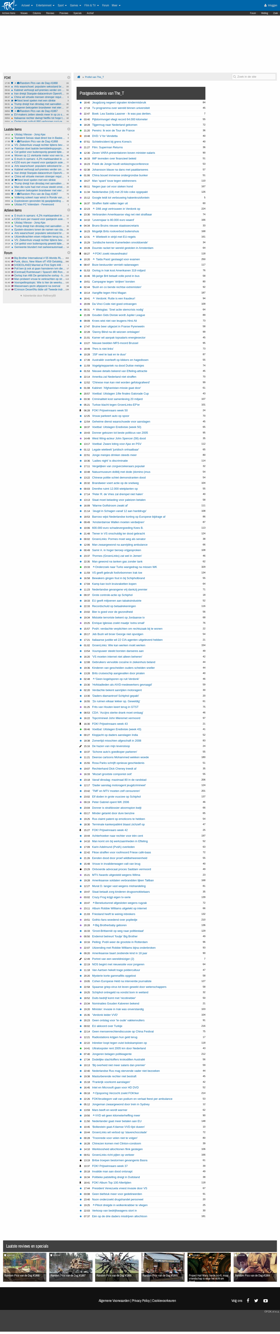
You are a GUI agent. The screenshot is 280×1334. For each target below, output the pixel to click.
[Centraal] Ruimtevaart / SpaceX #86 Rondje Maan (38, 272)
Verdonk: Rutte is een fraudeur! (114, 298)
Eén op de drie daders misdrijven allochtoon (119, 1216)
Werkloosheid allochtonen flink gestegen (117, 1149)
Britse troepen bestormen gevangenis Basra (119, 1160)
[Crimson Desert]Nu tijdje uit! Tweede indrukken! (38, 289)
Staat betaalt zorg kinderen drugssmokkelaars (121, 891)
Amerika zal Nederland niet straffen (114, 376)
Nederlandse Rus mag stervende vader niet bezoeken (126, 1070)
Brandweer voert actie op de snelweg (115, 483)
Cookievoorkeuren (164, 1300)
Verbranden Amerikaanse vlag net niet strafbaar (122, 214)
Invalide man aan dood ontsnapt (112, 1171)
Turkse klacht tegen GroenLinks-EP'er (116, 404)
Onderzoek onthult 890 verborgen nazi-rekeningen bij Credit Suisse (38, 121)
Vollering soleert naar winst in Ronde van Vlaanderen (38, 197)
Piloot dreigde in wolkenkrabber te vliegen (120, 1205)
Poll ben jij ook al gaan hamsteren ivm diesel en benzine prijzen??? (38, 268)
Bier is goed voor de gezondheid (112, 611)
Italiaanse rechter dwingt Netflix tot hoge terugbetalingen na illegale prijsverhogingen (38, 118)
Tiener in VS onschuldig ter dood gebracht (118, 533)
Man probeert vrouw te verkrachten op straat (38, 279)
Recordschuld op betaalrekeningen (114, 606)
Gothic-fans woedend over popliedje (114, 919)
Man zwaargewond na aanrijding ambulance (119, 544)
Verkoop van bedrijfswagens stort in (114, 1210)
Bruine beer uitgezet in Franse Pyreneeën (118, 326)
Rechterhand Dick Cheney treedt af (114, 768)
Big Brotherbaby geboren (110, 925)
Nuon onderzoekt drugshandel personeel (117, 1199)
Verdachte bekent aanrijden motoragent (117, 690)
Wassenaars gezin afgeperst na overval (38, 286)
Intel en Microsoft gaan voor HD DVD (115, 1087)
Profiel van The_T (94, 77)
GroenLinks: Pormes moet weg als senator (119, 539)
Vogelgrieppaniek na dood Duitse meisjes (118, 365)
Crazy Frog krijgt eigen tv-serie (111, 897)
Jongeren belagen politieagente (112, 1054)
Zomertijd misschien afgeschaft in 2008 (116, 740)
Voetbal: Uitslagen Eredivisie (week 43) (116, 729)
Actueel (27, 5)
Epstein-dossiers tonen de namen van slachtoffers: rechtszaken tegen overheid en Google (38, 229)
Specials (78, 13)
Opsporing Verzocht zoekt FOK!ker (116, 1093)
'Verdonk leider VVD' (105, 1014)
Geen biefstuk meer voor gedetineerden (117, 1194)
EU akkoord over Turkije (107, 1026)
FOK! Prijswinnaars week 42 (110, 830)
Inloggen (270, 5)
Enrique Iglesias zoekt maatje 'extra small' (118, 623)
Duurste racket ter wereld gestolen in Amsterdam (122, 248)
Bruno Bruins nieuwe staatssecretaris (115, 225)
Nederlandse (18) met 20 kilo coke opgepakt (120, 192)
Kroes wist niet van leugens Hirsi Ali (114, 320)
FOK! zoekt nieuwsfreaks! (110, 253)
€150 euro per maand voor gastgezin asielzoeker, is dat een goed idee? (38, 162)
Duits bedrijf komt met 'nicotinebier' (114, 998)
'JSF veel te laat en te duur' (109, 354)
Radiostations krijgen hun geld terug (114, 1037)
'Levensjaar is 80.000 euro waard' (113, 220)
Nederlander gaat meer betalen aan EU (117, 1121)
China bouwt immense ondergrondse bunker (120, 175)
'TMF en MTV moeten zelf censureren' (116, 791)
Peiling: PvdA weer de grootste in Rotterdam (120, 942)
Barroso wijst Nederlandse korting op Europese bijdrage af (128, 516)
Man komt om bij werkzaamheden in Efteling (120, 841)
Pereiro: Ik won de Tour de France (113, 130)
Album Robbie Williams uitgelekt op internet (119, 908)
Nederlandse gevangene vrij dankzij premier (119, 589)
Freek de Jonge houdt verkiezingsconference (120, 164)
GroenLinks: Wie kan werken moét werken (118, 645)
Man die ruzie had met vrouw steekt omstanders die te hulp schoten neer (38, 187)
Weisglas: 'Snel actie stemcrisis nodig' (118, 309)
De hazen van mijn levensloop (111, 746)
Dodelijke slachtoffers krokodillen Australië (118, 1059)
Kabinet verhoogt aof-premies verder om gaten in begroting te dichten (38, 90)
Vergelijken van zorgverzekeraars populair (118, 466)
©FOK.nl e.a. (272, 1311)
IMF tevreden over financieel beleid (114, 158)
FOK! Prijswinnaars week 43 (110, 723)
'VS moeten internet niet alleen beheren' (117, 656)
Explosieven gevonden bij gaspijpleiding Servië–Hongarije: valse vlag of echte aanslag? (38, 201)
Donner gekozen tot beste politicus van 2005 (120, 432)
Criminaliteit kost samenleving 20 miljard (117, 399)
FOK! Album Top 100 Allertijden (111, 1182)
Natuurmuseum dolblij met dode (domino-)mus (121, 471)
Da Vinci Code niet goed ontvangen (114, 304)
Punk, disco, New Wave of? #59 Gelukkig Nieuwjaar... (38, 261)
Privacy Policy (141, 1300)
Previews (64, 13)
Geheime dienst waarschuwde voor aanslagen (121, 421)
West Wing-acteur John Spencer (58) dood (119, 438)
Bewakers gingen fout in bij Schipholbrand (118, 578)
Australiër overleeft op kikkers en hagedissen (120, 359)
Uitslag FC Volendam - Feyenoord (38, 204)
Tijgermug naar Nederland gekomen (114, 124)
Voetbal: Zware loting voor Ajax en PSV (116, 443)
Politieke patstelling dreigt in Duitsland (116, 1177)
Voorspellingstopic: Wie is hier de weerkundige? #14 (38, 282)
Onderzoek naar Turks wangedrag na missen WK (125, 567)
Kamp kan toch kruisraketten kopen (114, 583)
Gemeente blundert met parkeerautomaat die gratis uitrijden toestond (38, 247)
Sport (62, 5)
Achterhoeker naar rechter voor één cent (117, 835)
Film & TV (91, 5)
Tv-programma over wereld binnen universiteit (121, 108)
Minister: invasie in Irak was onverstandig (118, 1009)
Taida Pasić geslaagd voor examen (116, 259)
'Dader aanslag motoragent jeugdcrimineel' (119, 785)
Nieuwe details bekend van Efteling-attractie (119, 371)
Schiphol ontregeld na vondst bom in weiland (120, 992)
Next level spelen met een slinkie (38, 100)
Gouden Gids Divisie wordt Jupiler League (118, 315)
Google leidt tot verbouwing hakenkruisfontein (120, 197)
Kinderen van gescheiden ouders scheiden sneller (123, 667)
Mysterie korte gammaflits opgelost (114, 975)
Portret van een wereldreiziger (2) (113, 958)
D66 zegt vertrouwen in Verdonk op (116, 208)
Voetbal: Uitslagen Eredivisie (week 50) (116, 427)
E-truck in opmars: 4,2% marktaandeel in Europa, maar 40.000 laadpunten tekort (38, 159)
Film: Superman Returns (107, 147)
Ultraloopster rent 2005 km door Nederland (119, 1048)
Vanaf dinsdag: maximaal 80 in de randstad (119, 779)
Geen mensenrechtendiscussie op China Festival (123, 1031)
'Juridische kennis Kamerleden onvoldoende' (120, 242)
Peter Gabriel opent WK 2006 (110, 802)
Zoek (275, 13)
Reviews (50, 13)
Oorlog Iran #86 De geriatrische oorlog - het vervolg (38, 275)
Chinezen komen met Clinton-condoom (116, 1143)
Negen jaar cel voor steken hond (112, 186)
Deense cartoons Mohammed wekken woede (120, 757)
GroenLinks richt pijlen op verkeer (113, 1154)
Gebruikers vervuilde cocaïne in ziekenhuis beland (123, 662)
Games (75, 5)
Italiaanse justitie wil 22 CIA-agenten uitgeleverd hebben (127, 639)
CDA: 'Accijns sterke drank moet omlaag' (117, 712)
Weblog (264, 13)
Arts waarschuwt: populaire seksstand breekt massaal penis (38, 86)
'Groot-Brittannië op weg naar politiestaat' (118, 930)
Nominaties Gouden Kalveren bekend (115, 1003)
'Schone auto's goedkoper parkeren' (114, 751)
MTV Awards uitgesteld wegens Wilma (116, 875)
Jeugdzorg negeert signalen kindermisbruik (119, 102)
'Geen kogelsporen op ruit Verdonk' (116, 679)
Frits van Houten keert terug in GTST (115, 707)
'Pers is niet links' (103, 348)
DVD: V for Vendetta (105, 136)
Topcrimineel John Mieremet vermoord (116, 718)
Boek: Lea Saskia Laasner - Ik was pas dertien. (121, 113)
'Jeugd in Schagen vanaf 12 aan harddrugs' (119, 511)
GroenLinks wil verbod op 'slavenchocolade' (119, 1132)
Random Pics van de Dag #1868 (38, 83)
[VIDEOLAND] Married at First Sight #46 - (38, 265)
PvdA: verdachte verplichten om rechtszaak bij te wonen (127, 628)
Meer (116, 5)
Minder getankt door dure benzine (113, 813)
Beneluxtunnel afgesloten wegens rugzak (120, 902)
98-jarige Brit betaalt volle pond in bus (116, 276)
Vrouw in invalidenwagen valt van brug (116, 863)
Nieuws (24, 13)
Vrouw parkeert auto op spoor (110, 415)
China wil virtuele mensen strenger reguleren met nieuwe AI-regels (38, 97)
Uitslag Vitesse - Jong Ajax (38, 134)
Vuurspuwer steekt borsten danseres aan (118, 651)
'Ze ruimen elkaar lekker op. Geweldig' (116, 701)
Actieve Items (8, 13)
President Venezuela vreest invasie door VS (119, 1188)
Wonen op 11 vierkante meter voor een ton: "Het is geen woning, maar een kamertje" (38, 155)
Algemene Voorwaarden (114, 1300)
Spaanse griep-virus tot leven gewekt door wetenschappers (129, 986)
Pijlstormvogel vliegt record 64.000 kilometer (120, 119)
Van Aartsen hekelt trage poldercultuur (116, 970)
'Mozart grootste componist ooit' (112, 774)
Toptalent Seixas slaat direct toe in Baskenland (38, 138)
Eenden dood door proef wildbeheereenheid (119, 858)
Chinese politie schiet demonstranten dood (119, 477)
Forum (253, 13)
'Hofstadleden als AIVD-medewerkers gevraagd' (122, 684)
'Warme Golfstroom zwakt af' (110, 505)
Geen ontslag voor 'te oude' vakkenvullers (118, 1020)
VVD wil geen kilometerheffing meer (116, 1115)
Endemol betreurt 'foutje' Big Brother (115, 936)
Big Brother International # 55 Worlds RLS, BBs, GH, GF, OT (38, 258)
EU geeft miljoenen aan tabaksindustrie (116, 600)
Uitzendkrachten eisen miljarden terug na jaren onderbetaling (38, 236)
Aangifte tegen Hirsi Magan (109, 292)
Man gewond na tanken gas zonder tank (117, 561)
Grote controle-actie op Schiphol (112, 595)
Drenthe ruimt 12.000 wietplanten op (115, 488)
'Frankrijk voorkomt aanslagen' (111, 1082)
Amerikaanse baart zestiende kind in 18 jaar (119, 953)
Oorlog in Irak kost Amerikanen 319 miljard (118, 270)
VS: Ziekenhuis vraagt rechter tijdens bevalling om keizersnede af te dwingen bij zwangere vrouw (38, 145)
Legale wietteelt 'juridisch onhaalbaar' (115, 449)
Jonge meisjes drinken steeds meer (114, 455)
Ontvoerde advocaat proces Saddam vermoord (121, 869)
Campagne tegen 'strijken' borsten (113, 281)
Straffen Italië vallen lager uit (110, 203)
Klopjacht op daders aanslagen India (115, 735)
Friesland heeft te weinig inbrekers (113, 914)
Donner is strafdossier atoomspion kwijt (116, 807)
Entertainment (45, 5)
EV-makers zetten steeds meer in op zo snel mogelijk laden (38, 114)
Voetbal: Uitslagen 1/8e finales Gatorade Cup (120, 393)
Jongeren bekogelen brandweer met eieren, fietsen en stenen (38, 107)
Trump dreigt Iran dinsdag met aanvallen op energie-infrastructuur (38, 104)
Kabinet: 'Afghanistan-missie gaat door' (116, 387)
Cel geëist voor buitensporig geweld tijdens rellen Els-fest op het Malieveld (38, 152)
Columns (37, 13)
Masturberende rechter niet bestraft (114, 1076)
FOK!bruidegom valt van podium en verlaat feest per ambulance (132, 1098)
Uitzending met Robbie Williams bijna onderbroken (124, 947)
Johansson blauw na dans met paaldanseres (120, 169)
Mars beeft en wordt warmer (109, 1110)
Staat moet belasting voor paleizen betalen (119, 499)
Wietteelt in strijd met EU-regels (114, 236)
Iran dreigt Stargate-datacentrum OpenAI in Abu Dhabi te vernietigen (38, 93)
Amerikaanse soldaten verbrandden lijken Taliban (123, 880)
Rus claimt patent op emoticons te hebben (118, 819)
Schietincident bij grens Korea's (111, 141)
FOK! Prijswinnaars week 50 (110, 410)
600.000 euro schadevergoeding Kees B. (118, 527)
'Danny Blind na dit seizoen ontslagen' (116, 332)
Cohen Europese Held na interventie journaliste (121, 981)
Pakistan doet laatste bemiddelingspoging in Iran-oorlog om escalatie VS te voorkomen (38, 148)
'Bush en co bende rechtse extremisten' (117, 287)
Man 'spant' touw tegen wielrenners (114, 180)
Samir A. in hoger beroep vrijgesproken (116, 550)
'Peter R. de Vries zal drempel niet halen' (117, 494)
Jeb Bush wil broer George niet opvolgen (117, 634)
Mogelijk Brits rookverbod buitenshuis (115, 231)
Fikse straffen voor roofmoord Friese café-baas (121, 852)
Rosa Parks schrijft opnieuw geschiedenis (118, 763)
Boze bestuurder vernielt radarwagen (115, 264)
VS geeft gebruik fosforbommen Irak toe (117, 572)
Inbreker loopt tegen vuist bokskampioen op (119, 1042)
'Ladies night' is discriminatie (110, 460)
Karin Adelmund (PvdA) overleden (113, 847)
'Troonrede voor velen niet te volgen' (115, 1138)
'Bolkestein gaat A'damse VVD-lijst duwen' (118, 1126)
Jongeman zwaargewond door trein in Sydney (121, 1104)
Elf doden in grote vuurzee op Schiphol (116, 796)
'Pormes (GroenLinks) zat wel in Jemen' (117, 555)
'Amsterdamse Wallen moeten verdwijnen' (118, 522)
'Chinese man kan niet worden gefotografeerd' (121, 382)
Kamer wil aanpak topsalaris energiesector (118, 337)
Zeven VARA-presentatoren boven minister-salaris (123, 152)
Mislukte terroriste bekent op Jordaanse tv (118, 617)
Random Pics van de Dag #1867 (38, 111)
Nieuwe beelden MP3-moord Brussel (115, 343)
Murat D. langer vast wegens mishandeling (119, 886)
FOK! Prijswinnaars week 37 (110, 1166)
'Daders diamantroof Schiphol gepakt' (115, 695)
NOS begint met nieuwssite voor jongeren (118, 964)
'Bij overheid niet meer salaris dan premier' (118, 1065)
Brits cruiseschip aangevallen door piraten (118, 673)
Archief (90, 13)
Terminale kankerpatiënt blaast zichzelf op (118, 824)
